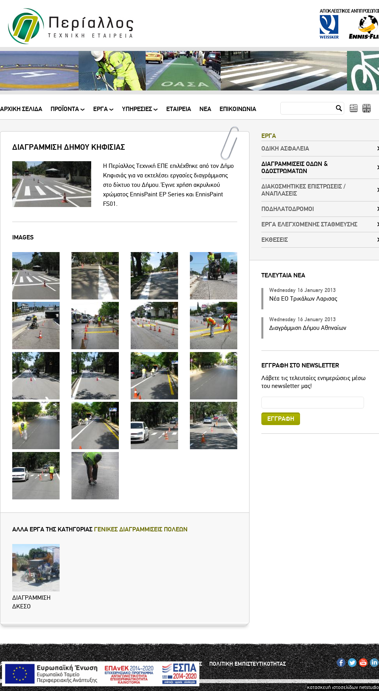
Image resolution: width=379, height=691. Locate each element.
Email (261, 396)
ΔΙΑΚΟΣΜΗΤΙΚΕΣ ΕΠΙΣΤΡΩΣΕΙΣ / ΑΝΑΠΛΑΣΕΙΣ (303, 190)
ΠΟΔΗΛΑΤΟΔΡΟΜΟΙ (287, 209)
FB (340, 661)
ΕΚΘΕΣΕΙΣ (274, 239)
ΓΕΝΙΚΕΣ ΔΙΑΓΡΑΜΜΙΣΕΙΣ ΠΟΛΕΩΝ (141, 529)
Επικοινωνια (238, 109)
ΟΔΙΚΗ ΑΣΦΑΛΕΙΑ (285, 148)
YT (361, 661)
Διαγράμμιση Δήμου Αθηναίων (307, 328)
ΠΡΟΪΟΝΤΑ (65, 112)
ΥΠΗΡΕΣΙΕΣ (137, 112)
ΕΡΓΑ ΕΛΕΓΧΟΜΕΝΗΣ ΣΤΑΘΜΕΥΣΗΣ (309, 224)
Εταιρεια (178, 109)
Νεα (205, 109)
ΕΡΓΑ (101, 112)
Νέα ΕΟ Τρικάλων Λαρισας (303, 299)
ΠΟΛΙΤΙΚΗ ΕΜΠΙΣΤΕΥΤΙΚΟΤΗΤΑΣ (247, 664)
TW (351, 661)
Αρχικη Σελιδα (21, 109)
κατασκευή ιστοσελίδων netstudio (343, 687)
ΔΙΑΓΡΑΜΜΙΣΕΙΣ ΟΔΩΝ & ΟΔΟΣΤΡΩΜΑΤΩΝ (294, 167)
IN (372, 661)
